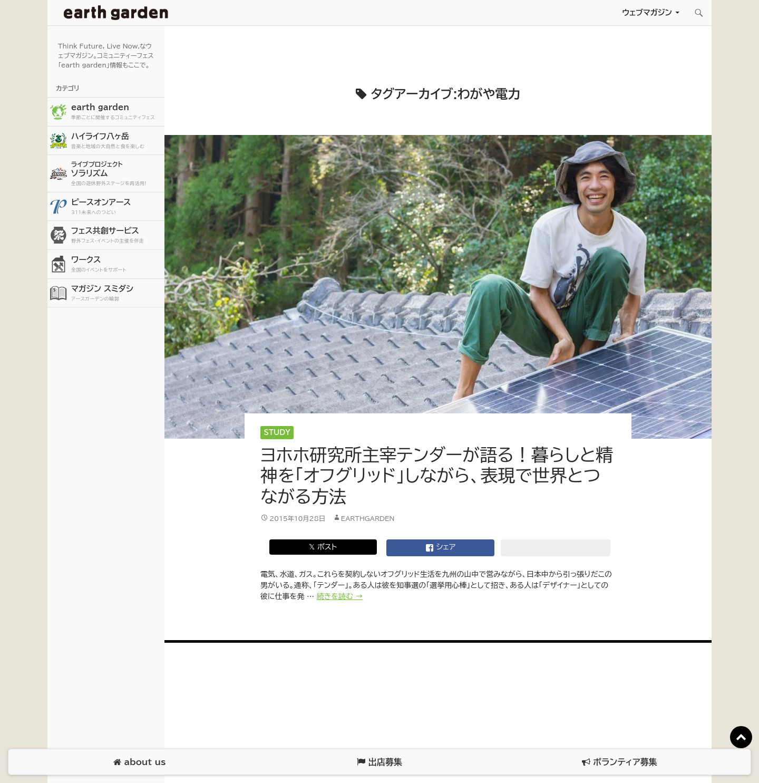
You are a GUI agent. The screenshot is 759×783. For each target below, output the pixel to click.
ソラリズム (116, 173)
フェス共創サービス (116, 235)
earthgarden (368, 518)
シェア (440, 548)
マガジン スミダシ (116, 293)
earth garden (116, 112)
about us (139, 762)
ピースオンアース (116, 207)
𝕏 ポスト (323, 546)
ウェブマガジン (647, 12)
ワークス (116, 264)
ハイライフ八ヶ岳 (116, 141)
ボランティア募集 (619, 762)
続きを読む (340, 596)
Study (277, 432)
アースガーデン (116, 12)
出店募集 (379, 762)
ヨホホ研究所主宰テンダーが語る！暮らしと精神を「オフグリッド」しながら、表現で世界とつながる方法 (436, 475)
